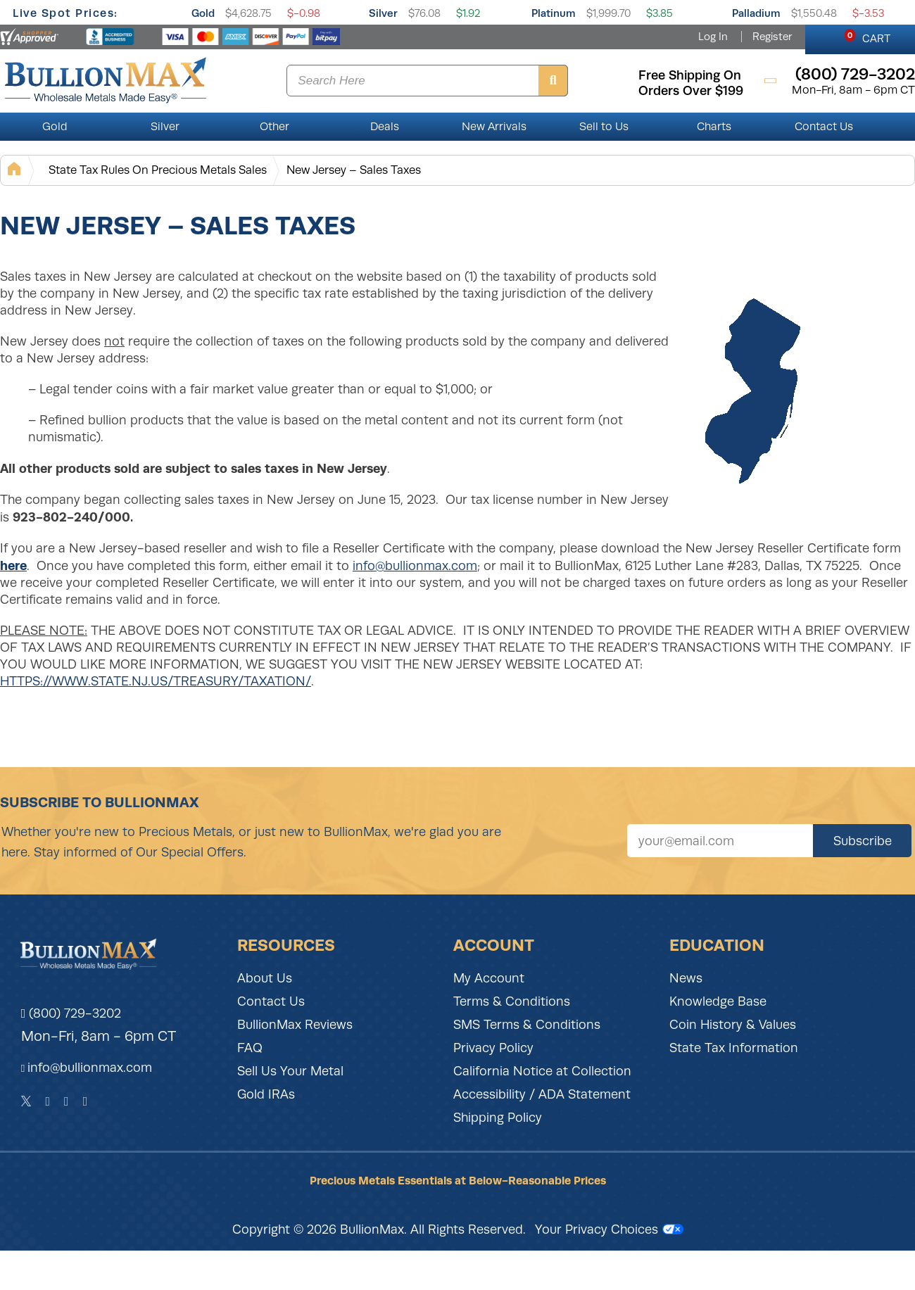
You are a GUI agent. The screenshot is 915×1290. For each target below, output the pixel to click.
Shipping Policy (497, 1118)
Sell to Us (604, 126)
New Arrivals (494, 126)
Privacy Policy (493, 1048)
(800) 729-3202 (71, 1013)
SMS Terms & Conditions (526, 1025)
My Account (488, 978)
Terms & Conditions (511, 1001)
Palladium (756, 13)
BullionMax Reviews (295, 1025)
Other (274, 126)
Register (772, 36)
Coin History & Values (732, 1025)
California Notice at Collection (542, 1071)
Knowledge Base (717, 1001)
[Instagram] (66, 1101)
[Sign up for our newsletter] (720, 840)
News (685, 978)
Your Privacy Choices (609, 1229)
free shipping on (689, 75)
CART (867, 36)
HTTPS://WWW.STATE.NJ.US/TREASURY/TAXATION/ (155, 681)
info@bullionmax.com (415, 566)
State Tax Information (733, 1048)
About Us (264, 978)
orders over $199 (690, 91)
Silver (383, 13)
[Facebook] (47, 1101)
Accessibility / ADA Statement (542, 1094)
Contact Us (824, 126)
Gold (203, 13)
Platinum (553, 13)
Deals (384, 126)
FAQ (250, 1048)
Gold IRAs (266, 1094)
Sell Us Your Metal (290, 1071)
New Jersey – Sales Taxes (353, 170)
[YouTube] (85, 1101)
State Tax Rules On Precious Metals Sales (158, 170)
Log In (713, 36)
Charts (714, 126)
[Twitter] (26, 1101)
